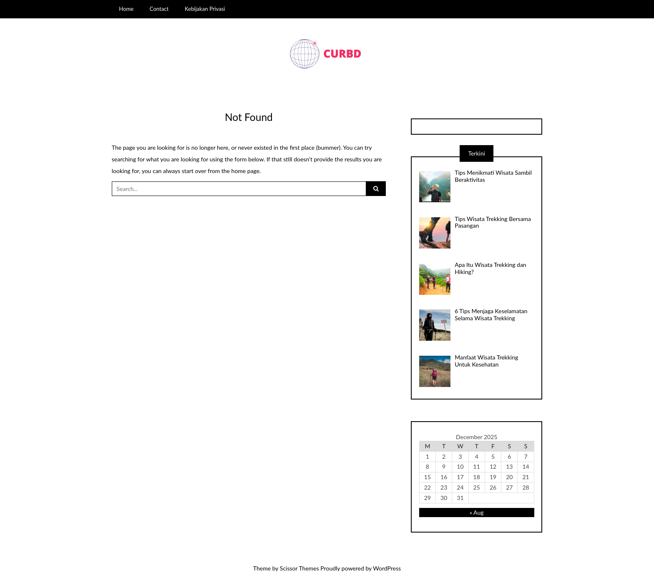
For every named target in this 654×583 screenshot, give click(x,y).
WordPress (387, 568)
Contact (159, 8)
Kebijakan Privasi (205, 8)
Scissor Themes (299, 568)
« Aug (477, 512)
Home (126, 8)
